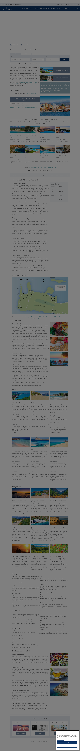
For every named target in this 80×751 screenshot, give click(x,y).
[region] (67, 740)
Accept (67, 742)
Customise (67, 746)
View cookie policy (60, 740)
